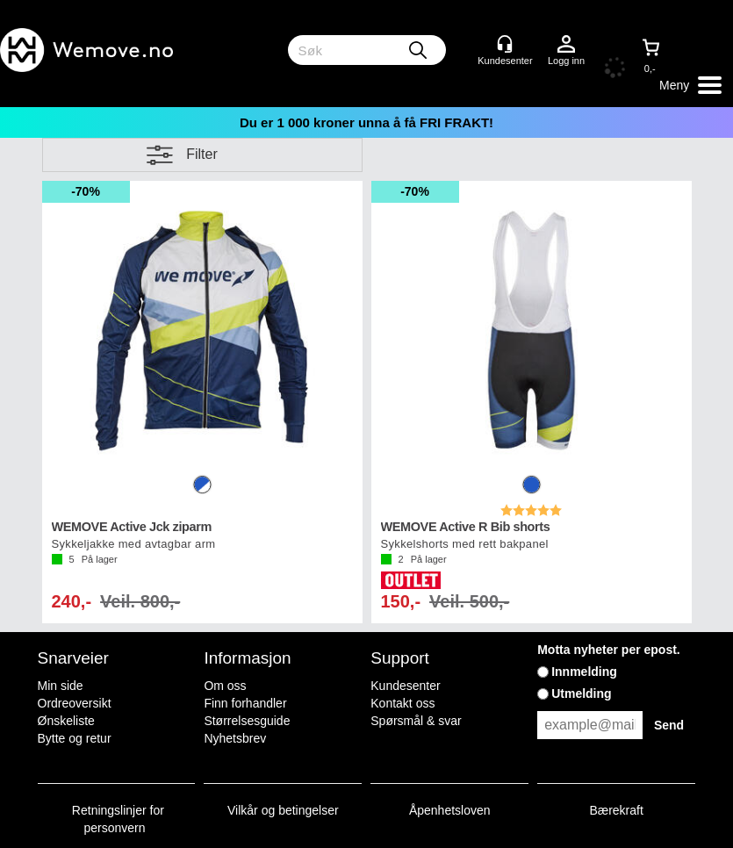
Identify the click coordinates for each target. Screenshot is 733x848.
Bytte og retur (74, 738)
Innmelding (584, 672)
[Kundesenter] (505, 44)
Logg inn (566, 44)
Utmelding (581, 693)
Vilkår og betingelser (283, 810)
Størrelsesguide (247, 721)
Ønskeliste (66, 721)
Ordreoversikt (74, 703)
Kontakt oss (402, 703)
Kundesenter (405, 686)
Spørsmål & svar (415, 721)
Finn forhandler (245, 703)
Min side (60, 686)
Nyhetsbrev (235, 738)
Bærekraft (616, 810)
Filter (202, 154)
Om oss (225, 686)
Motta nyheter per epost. (608, 650)
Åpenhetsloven (450, 810)
